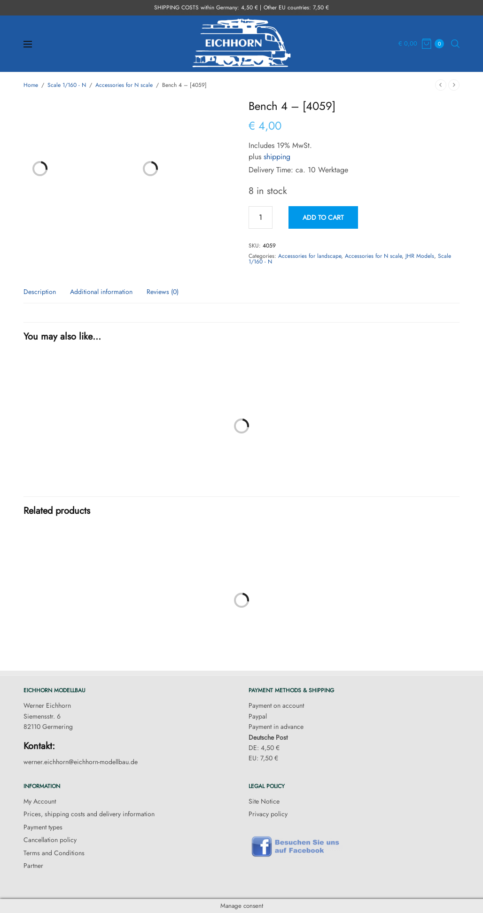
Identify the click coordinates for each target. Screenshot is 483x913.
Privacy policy (268, 814)
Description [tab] (39, 292)
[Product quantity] (261, 217)
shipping (277, 156)
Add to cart (323, 217)
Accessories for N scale (124, 85)
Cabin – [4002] (128, 487)
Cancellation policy (50, 839)
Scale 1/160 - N (66, 85)
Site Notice (264, 801)
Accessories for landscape (309, 256)
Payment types (42, 827)
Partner (33, 865)
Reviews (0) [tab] (163, 292)
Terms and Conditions (54, 853)
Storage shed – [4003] (354, 487)
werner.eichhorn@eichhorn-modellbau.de (80, 761)
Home (30, 85)
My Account (39, 801)
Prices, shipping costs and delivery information (89, 814)
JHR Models (419, 256)
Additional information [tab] (101, 292)
